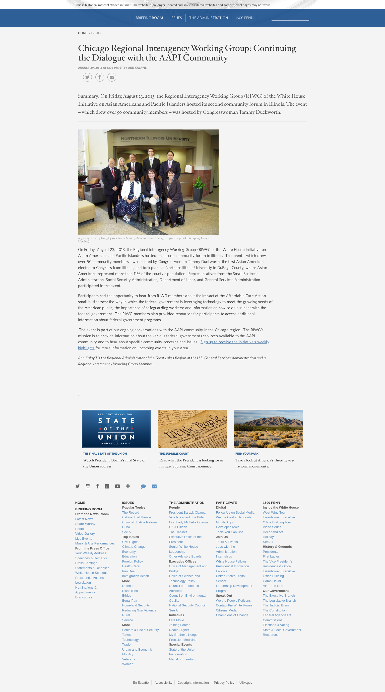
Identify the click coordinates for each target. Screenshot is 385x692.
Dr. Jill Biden (178, 527)
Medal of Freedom (182, 659)
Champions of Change (232, 615)
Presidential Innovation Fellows (232, 568)
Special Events (180, 644)
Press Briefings (86, 563)
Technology (130, 640)
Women (128, 664)
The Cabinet (178, 532)
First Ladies (271, 556)
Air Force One (273, 586)
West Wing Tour (274, 512)
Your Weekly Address (90, 553)
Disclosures (83, 597)
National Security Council (187, 605)
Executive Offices (182, 561)
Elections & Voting (276, 625)
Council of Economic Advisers (184, 588)
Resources (270, 635)
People (174, 507)
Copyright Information (193, 682)
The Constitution (275, 610)
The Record (130, 512)
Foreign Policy (132, 561)
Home (83, 33)
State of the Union (182, 649)
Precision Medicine (183, 640)
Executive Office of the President (185, 539)
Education (129, 556)
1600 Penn (244, 18)
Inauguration (178, 654)
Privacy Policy (224, 682)
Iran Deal (129, 571)
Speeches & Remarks (91, 558)
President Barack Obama (187, 512)
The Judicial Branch (277, 605)
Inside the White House (281, 507)
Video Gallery (85, 533)
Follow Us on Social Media (235, 512)
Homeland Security (136, 605)
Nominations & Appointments (86, 590)
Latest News (84, 519)
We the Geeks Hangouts (233, 517)
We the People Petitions (233, 600)
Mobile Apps (225, 522)
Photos (80, 529)
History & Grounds (277, 546)
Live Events (83, 538)
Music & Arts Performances (95, 543)
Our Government (276, 591)
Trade (126, 644)
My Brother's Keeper (184, 635)
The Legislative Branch (279, 600)
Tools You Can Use (229, 532)
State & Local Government (282, 630)
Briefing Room (149, 18)
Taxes (126, 635)
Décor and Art (273, 532)
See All (127, 532)
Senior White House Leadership (183, 549)
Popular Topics (134, 507)
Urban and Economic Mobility (137, 652)
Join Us (222, 537)
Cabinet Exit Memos (136, 517)
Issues (176, 18)
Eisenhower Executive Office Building (279, 573)
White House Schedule (91, 573)
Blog (96, 33)
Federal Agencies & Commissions (277, 617)
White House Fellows (231, 561)
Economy (129, 551)
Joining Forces (179, 625)
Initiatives (176, 615)
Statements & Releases (92, 568)
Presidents (270, 551)
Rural (126, 615)
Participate (226, 503)
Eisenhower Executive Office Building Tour (279, 519)
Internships (224, 556)
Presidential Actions (89, 578)
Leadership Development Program (234, 588)
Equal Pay (129, 600)
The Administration (208, 18)
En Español (141, 682)
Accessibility (163, 682)
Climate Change (134, 546)
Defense (128, 586)
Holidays (269, 537)
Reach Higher (179, 630)
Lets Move (176, 620)
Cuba (126, 527)
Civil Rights (130, 542)
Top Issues (130, 537)
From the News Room (92, 514)
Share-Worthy (85, 524)
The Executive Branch (279, 595)
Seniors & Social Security (140, 630)
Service (127, 620)
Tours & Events (227, 542)
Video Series (272, 527)
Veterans (128, 659)
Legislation (83, 582)
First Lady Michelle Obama (188, 522)
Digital (221, 507)
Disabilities (130, 591)
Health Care (131, 566)
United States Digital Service (230, 578)
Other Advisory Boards (185, 556)
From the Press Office (92, 548)
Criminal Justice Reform (139, 522)
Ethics (126, 595)
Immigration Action (135, 576)
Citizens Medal (226, 610)
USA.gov (245, 682)
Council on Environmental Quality (187, 598)
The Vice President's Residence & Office (278, 564)
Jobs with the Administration (226, 549)
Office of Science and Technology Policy (184, 578)
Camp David (272, 581)
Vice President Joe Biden (187, 517)
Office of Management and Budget (188, 568)
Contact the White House (234, 605)
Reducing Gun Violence (139, 610)
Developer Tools (227, 527)
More (126, 581)
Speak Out (224, 595)
